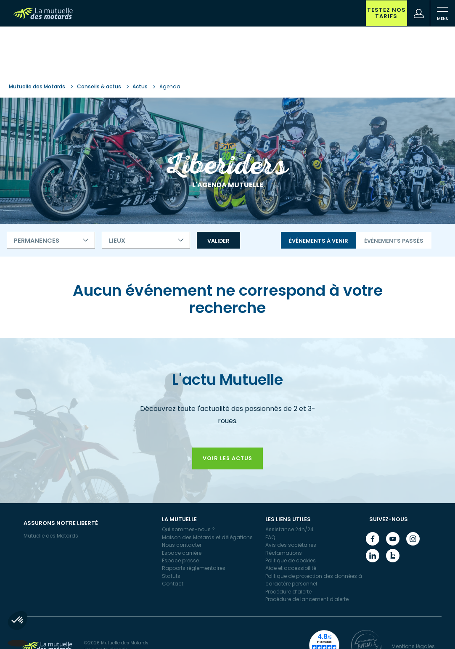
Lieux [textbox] (117, 240)
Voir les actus (227, 458)
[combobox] (51, 240)
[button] (18, 635)
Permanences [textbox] (36, 240)
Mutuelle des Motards (37, 86)
